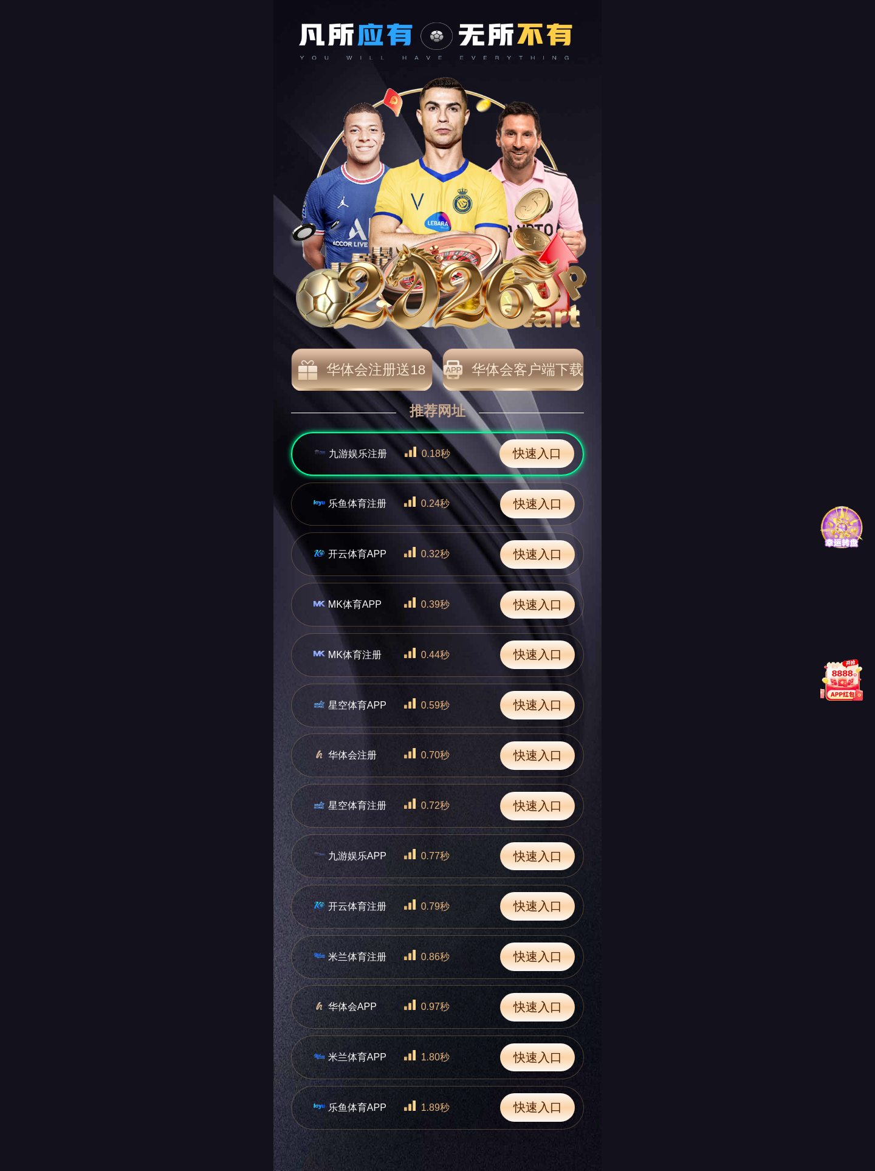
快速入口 (537, 453)
